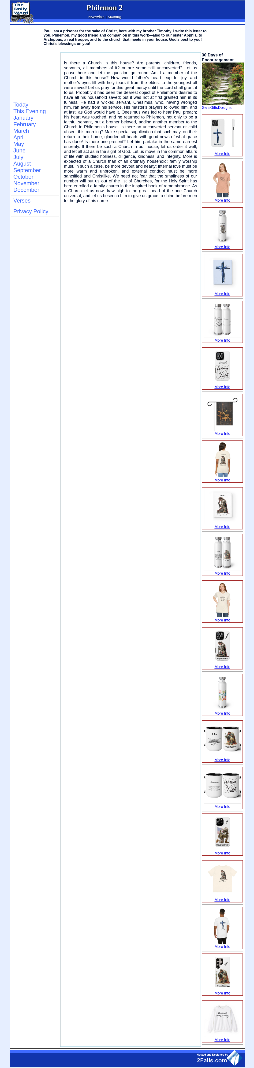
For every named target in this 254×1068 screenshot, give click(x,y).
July (18, 157)
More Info (222, 152)
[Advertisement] (34, 76)
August (22, 163)
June (19, 150)
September (27, 170)
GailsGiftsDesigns (217, 108)
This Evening (29, 111)
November (26, 183)
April (19, 137)
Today (20, 104)
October (23, 177)
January (23, 118)
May (18, 144)
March (21, 131)
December (26, 190)
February (24, 124)
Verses (21, 200)
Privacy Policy (30, 211)
